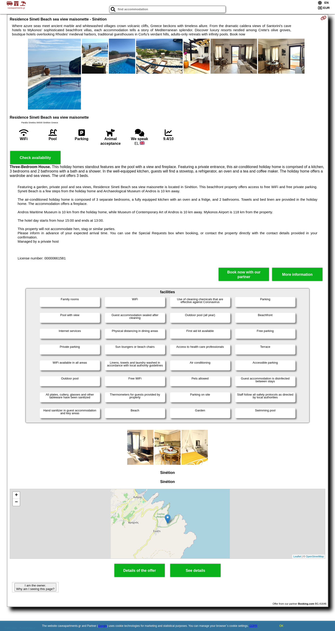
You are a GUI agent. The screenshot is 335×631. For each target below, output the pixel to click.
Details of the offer (139, 570)
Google (102, 626)
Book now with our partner (244, 274)
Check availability (35, 158)
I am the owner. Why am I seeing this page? (35, 587)
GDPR (253, 626)
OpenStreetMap (315, 556)
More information (297, 274)
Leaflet (297, 556)
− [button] (16, 502)
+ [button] (16, 495)
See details (195, 570)
